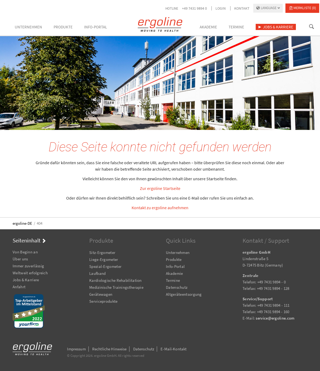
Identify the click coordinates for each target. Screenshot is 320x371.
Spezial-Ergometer (105, 266)
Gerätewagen (100, 294)
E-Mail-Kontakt (174, 348)
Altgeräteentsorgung (184, 294)
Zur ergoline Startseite (160, 188)
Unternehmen (177, 252)
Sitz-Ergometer (102, 252)
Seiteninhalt (26, 240)
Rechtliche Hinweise (109, 348)
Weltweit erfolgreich (30, 272)
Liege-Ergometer (103, 259)
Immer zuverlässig (28, 265)
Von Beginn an (25, 251)
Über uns (20, 258)
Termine (173, 280)
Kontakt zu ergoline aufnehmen (160, 207)
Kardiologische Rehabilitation (115, 280)
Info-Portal (175, 266)
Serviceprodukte (103, 301)
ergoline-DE (22, 223)
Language (269, 8)
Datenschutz (176, 287)
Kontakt (242, 8)
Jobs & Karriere (26, 279)
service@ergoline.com (275, 318)
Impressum (76, 348)
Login (220, 8)
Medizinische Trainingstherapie (116, 287)
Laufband (97, 273)
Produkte (173, 259)
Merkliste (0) (304, 7)
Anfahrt (19, 286)
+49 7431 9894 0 (194, 8)
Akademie (174, 273)
